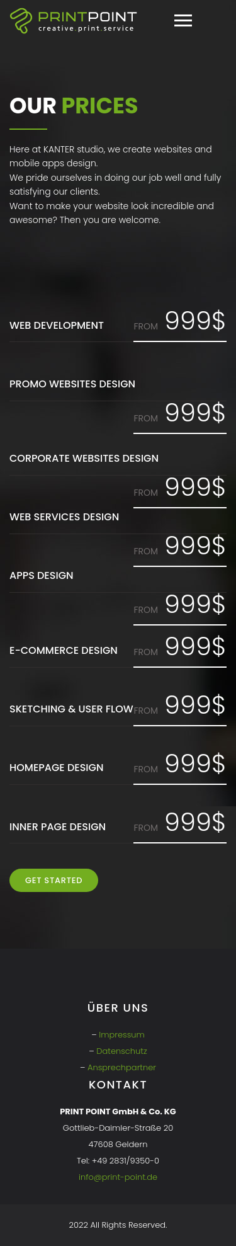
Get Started (53, 880)
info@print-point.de (118, 1177)
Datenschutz (121, 1051)
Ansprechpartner (121, 1067)
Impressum (122, 1035)
